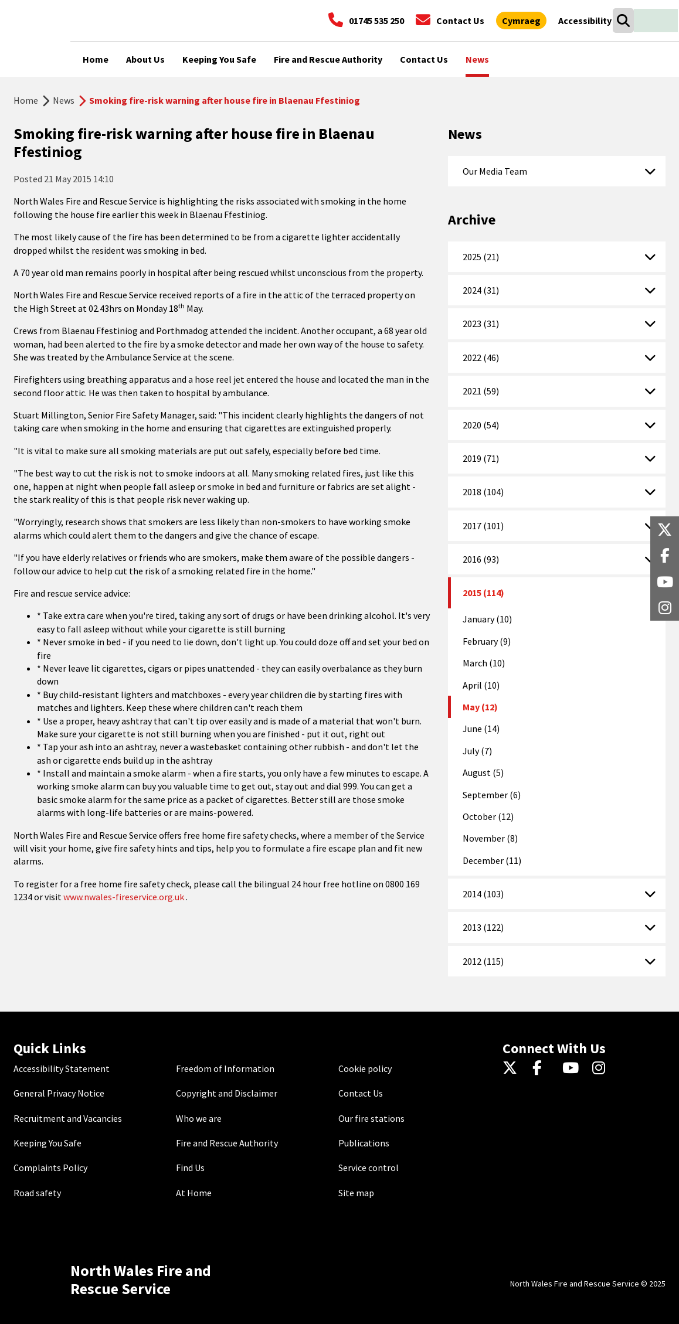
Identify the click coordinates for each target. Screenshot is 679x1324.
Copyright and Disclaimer (226, 1093)
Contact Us (360, 1093)
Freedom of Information (225, 1068)
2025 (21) (481, 257)
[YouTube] (572, 1068)
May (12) (480, 707)
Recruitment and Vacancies (67, 1118)
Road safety (37, 1193)
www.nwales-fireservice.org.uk (123, 897)
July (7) (477, 751)
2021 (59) (481, 391)
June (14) (481, 728)
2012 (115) (483, 961)
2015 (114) (483, 592)
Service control (368, 1167)
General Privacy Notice (58, 1093)
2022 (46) (481, 357)
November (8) (490, 838)
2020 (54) (481, 425)
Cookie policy (365, 1068)
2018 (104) (483, 492)
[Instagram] (602, 1068)
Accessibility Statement (61, 1068)
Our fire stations (371, 1118)
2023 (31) (481, 323)
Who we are (199, 1118)
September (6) (492, 795)
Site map (356, 1193)
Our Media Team (495, 171)
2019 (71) (481, 458)
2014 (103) (483, 894)
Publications (363, 1143)
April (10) (481, 685)
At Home (194, 1193)
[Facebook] (542, 1068)
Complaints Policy (50, 1167)
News (63, 100)
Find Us (190, 1167)
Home (25, 100)
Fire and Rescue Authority (227, 1143)
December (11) (492, 860)
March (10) (484, 663)
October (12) (488, 816)
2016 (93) (481, 559)
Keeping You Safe (47, 1143)
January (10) (487, 619)
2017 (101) (483, 526)
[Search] (623, 20)
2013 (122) (483, 927)
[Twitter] (513, 1068)
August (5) (483, 772)
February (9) (487, 641)
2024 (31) (481, 290)
